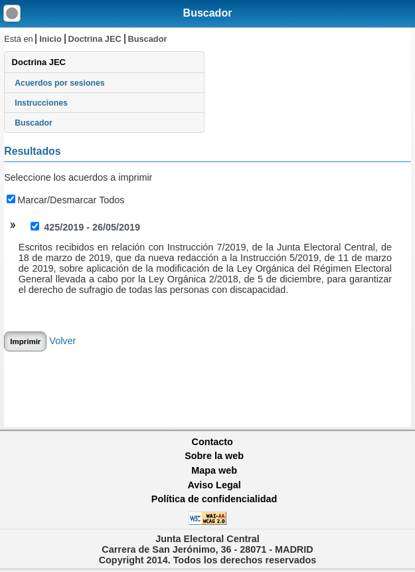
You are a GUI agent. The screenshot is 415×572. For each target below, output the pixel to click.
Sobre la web (214, 455)
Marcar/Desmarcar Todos (65, 200)
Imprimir (25, 341)
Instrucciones (41, 103)
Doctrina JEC (94, 39)
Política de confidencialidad (214, 499)
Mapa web (214, 470)
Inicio (50, 39)
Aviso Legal (213, 485)
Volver (62, 340)
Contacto (212, 441)
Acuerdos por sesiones (59, 83)
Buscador (207, 13)
